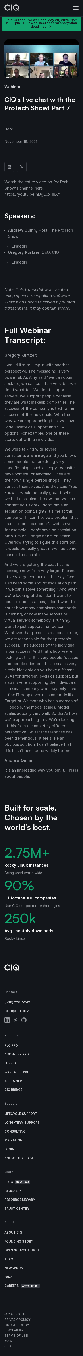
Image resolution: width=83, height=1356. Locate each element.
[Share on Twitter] (22, 167)
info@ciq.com (16, 1011)
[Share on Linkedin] (9, 167)
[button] (76, 8)
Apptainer (13, 1081)
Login (9, 1149)
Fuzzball (12, 1063)
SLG (7, 1346)
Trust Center (16, 1208)
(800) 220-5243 (17, 1002)
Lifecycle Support (20, 1114)
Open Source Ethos (21, 1250)
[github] (24, 1020)
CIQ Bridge (13, 1090)
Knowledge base (19, 1158)
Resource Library (19, 1200)
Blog (17, 1182)
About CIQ (13, 1232)
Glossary (13, 1191)
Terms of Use (16, 1335)
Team (9, 1259)
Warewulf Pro (16, 1072)
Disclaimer (14, 1330)
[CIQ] (11, 8)
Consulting (15, 1131)
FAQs (8, 1277)
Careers (22, 1286)
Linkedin (19, 246)
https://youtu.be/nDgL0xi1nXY (32, 194)
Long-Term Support (22, 1122)
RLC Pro (11, 1045)
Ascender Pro (16, 1054)
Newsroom (14, 1268)
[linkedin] (7, 1020)
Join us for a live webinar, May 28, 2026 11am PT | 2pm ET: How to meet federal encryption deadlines (41, 23)
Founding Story (18, 1241)
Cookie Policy (16, 1325)
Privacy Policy (17, 1319)
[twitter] (15, 1021)
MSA (8, 1341)
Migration (13, 1140)
